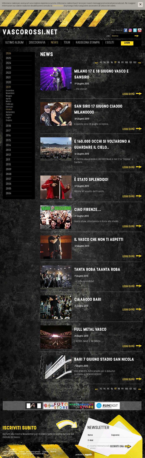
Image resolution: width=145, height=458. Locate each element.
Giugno (9, 120)
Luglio (8, 118)
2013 (8, 150)
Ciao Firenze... (87, 210)
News (54, 42)
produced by (84, 454)
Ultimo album (14, 42)
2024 (8, 63)
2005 (8, 188)
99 (122, 62)
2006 (8, 184)
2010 (8, 164)
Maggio (9, 96)
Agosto (9, 115)
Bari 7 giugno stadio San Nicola (104, 359)
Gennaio (9, 107)
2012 (8, 155)
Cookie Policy (58, 6)
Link (108, 36)
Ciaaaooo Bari (87, 300)
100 (126, 62)
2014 (8, 145)
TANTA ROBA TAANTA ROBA (97, 270)
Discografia (37, 42)
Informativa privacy (33, 452)
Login (127, 43)
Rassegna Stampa (88, 42)
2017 (8, 131)
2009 (8, 169)
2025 (8, 58)
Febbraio (9, 104)
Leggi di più (128, 94)
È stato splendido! (91, 180)
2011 (8, 159)
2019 (8, 87)
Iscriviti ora (117, 446)
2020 (8, 82)
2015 (8, 140)
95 (108, 62)
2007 (8, 179)
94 (105, 62)
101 (130, 62)
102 (135, 62)
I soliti (109, 42)
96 (112, 62)
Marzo (8, 101)
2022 (8, 73)
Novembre (10, 93)
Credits (21, 452)
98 (119, 62)
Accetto (100, 447)
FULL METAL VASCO (90, 329)
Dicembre (10, 91)
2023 (8, 68)
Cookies (45, 452)
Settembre (10, 112)
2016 (8, 135)
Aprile (8, 99)
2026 (8, 53)
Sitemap (53, 452)
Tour (67, 42)
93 (101, 62)
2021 (8, 77)
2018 (8, 126)
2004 (8, 193)
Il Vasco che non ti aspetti (98, 240)
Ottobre (9, 109)
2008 (8, 174)
